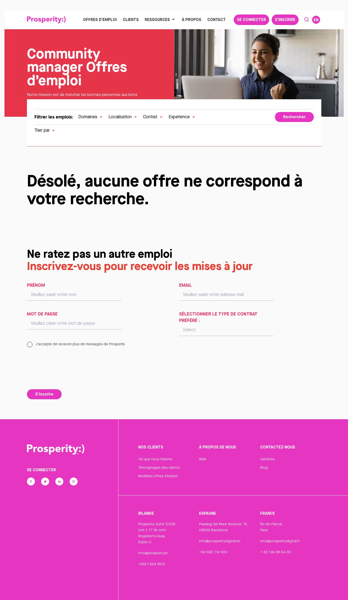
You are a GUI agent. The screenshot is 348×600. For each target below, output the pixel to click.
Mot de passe (42, 315)
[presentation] (65, 375)
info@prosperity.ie (153, 554)
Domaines (91, 117)
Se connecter (251, 19)
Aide (202, 460)
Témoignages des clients (159, 468)
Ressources (160, 19)
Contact (216, 19)
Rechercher (294, 117)
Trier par (45, 131)
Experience (182, 117)
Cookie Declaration (214, 590)
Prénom (36, 286)
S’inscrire (285, 19)
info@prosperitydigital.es (219, 542)
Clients (131, 19)
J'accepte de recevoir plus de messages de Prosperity (76, 344)
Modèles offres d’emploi (158, 476)
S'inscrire (44, 394)
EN (316, 20)
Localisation (123, 117)
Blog (264, 468)
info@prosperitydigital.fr (280, 542)
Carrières (267, 460)
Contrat (153, 117)
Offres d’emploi (100, 19)
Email (185, 286)
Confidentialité (150, 590)
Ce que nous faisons (155, 460)
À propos (191, 19)
